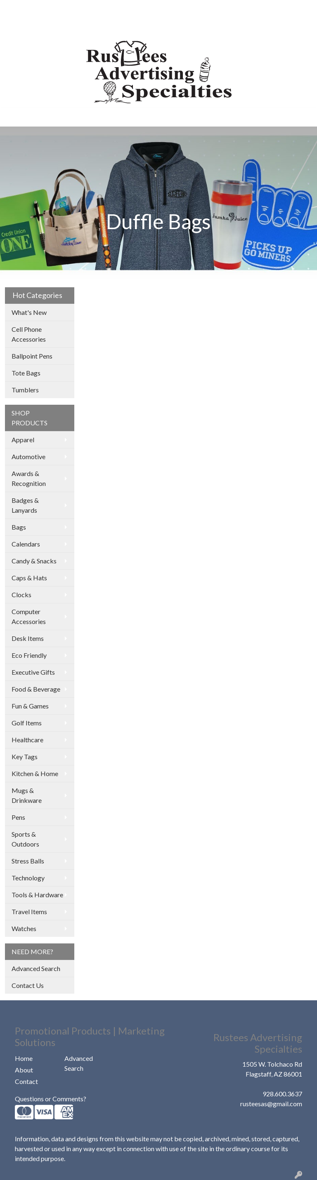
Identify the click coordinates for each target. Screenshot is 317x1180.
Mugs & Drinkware (27, 795)
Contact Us (28, 985)
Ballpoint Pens (32, 356)
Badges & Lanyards (25, 505)
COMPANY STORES (37, 27)
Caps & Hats (29, 578)
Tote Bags (26, 373)
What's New (29, 312)
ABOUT (47, 9)
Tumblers (25, 390)
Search (205, 9)
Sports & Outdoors (25, 839)
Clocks (21, 594)
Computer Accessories (29, 616)
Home (24, 1058)
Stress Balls (28, 861)
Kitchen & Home (35, 773)
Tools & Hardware (37, 894)
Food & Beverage (36, 689)
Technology (28, 878)
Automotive (28, 456)
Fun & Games (30, 706)
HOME (18, 9)
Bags (19, 527)
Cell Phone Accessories (29, 334)
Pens (18, 817)
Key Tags (25, 756)
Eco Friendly (29, 655)
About (24, 1070)
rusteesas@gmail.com (271, 1103)
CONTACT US (94, 27)
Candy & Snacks (34, 561)
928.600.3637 (282, 1094)
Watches (24, 928)
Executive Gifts (33, 672)
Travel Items (29, 911)
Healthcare (27, 740)
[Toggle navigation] (12, 117)
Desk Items (28, 638)
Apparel (23, 439)
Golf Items (27, 723)
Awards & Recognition (29, 478)
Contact (26, 1081)
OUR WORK (82, 9)
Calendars (26, 544)
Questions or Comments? (50, 1099)
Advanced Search (36, 968)
